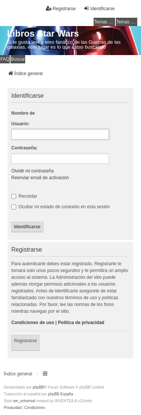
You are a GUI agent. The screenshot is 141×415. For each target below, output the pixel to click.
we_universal (24, 401)
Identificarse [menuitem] (99, 8)
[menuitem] (12, 407)
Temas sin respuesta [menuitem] (104, 22)
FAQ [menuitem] (4, 59)
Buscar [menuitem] (18, 59)
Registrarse (25, 340)
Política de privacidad (81, 322)
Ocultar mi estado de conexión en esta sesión (60, 206)
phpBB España (60, 394)
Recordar (24, 196)
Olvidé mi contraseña (32, 171)
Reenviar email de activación (40, 177)
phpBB (38, 387)
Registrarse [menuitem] (61, 8)
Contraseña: (24, 148)
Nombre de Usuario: (23, 118)
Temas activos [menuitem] (126, 22)
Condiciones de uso (32, 322)
